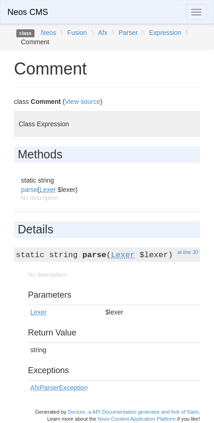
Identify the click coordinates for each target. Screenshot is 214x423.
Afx (102, 32)
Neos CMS (27, 12)
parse (29, 189)
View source (82, 101)
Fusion (77, 32)
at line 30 (187, 252)
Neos (48, 32)
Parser (128, 32)
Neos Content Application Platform (136, 419)
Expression (165, 32)
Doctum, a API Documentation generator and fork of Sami (133, 412)
